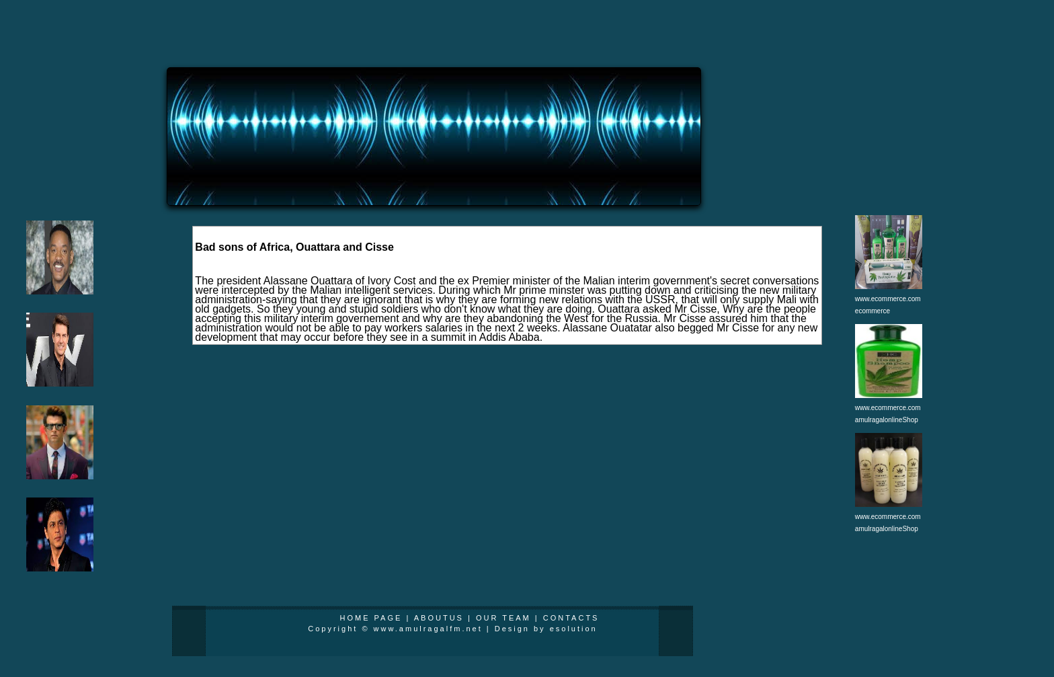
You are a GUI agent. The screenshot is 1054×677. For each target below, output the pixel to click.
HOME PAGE (371, 618)
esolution (574, 629)
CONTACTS (571, 618)
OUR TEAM (503, 618)
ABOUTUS (439, 618)
